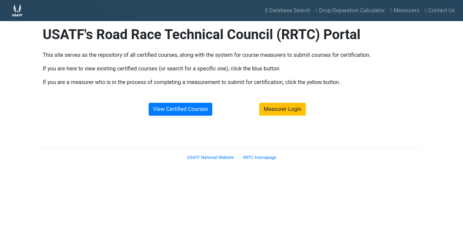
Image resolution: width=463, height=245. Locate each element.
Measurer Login (282, 109)
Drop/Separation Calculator (350, 10)
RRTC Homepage (259, 157)
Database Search (287, 10)
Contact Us (440, 10)
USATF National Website (210, 157)
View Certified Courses (180, 109)
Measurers (404, 10)
